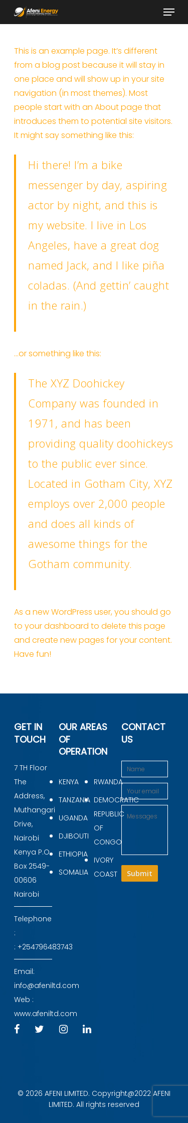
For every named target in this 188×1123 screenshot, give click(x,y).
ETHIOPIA (72, 854)
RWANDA (107, 782)
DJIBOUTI (72, 836)
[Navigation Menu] (168, 12)
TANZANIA (72, 800)
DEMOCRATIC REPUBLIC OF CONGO (107, 821)
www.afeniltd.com (45, 1014)
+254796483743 (45, 947)
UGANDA (72, 818)
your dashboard (57, 626)
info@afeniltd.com (46, 985)
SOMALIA (72, 872)
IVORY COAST (105, 867)
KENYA (69, 782)
